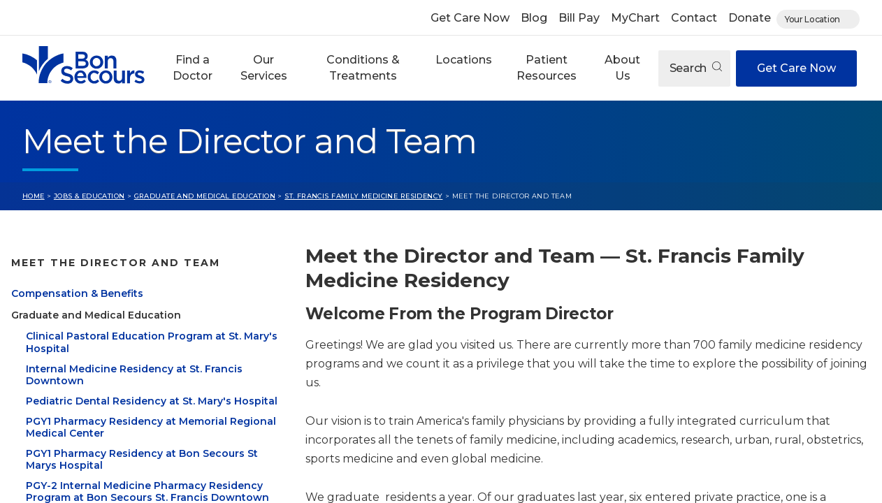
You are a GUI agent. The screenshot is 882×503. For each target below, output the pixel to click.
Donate (749, 17)
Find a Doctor (192, 67)
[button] (192, 68)
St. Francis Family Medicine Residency (363, 196)
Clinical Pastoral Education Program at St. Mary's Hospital (151, 342)
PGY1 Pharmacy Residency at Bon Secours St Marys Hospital (142, 459)
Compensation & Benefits (77, 293)
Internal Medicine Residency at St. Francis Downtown (134, 375)
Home (33, 196)
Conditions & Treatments (363, 67)
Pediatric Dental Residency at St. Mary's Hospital (151, 401)
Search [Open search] (696, 68)
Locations (463, 59)
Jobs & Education (89, 196)
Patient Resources (546, 67)
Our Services (263, 67)
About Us (622, 67)
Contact (694, 17)
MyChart (635, 17)
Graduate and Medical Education (204, 196)
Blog (534, 17)
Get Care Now (470, 17)
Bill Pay (579, 17)
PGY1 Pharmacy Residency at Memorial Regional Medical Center (151, 427)
